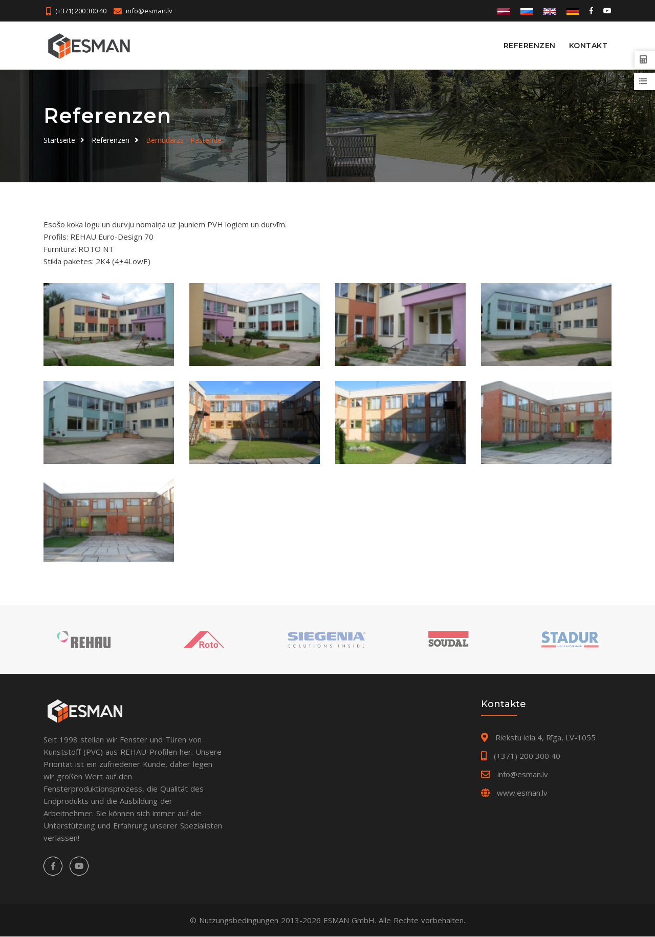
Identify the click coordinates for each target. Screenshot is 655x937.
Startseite (59, 140)
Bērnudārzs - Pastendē (184, 140)
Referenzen (530, 45)
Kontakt (588, 45)
